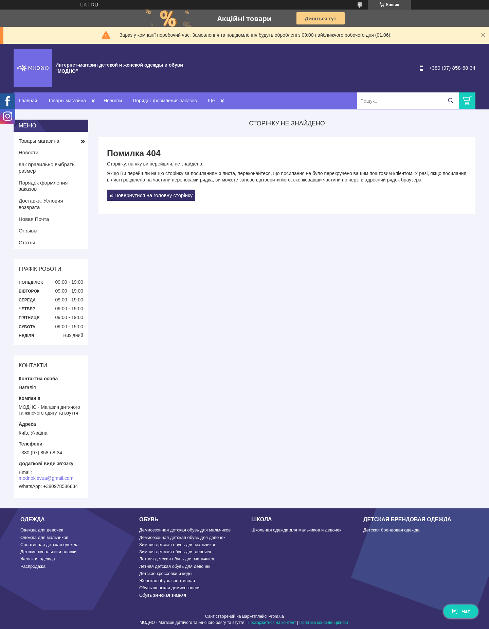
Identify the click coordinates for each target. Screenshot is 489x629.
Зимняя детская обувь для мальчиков (177, 544)
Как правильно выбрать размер (47, 167)
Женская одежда (37, 558)
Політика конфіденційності (324, 622)
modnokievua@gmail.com (46, 478)
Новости (113, 100)
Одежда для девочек (41, 529)
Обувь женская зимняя (162, 595)
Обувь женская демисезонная (170, 587)
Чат (461, 611)
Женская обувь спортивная (167, 580)
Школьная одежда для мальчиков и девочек (296, 529)
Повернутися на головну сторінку (153, 195)
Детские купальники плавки (48, 551)
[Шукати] (450, 100)
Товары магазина (67, 100)
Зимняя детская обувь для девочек (175, 551)
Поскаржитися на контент (272, 622)
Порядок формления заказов (165, 100)
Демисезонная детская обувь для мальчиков (185, 529)
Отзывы (28, 230)
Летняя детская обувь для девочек (174, 566)
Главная (28, 100)
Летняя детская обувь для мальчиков (177, 558)
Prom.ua (276, 616)
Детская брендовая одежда (391, 529)
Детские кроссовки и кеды (165, 573)
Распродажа (33, 566)
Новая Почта (34, 219)
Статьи (27, 242)
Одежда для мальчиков (44, 537)
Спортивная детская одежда (49, 544)
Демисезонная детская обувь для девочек (182, 537)
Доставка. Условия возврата (41, 204)
